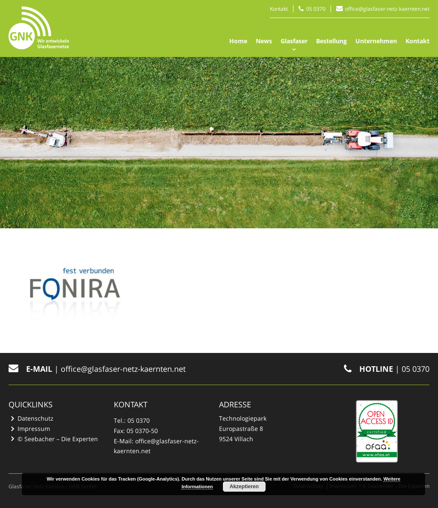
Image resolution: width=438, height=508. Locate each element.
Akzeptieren (244, 487)
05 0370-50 (142, 431)
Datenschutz (35, 418)
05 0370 (316, 8)
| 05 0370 (386, 369)
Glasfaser (294, 41)
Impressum (34, 428)
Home (238, 41)
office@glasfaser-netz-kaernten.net (387, 8)
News (264, 41)
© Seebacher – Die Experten (58, 439)
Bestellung (331, 41)
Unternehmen (376, 41)
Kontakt (279, 8)
